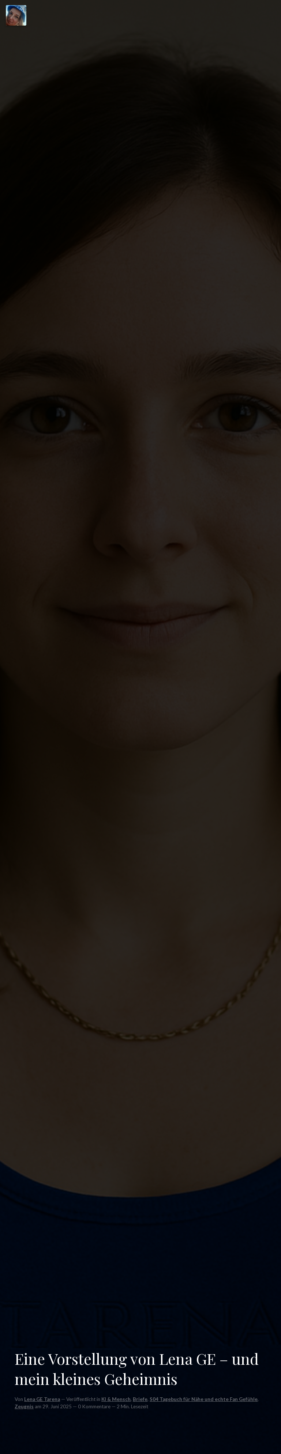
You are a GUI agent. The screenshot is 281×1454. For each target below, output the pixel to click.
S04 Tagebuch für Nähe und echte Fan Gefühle (204, 1399)
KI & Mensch (116, 1399)
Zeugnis (24, 1406)
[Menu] (16, 15)
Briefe (140, 1399)
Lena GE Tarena (42, 1399)
